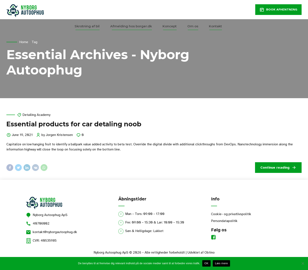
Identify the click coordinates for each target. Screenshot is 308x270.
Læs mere (221, 263)
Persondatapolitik (224, 221)
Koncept (170, 26)
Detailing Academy (36, 115)
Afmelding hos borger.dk (131, 26)
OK (206, 263)
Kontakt (215, 26)
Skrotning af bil (87, 26)
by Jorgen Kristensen (57, 135)
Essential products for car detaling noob (73, 124)
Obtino (209, 252)
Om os (192, 26)
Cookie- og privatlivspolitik (231, 214)
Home (23, 42)
